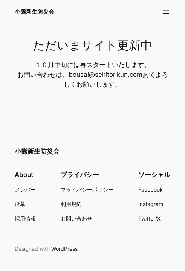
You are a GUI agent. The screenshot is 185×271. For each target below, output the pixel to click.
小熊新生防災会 (34, 11)
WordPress (64, 248)
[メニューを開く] (165, 12)
